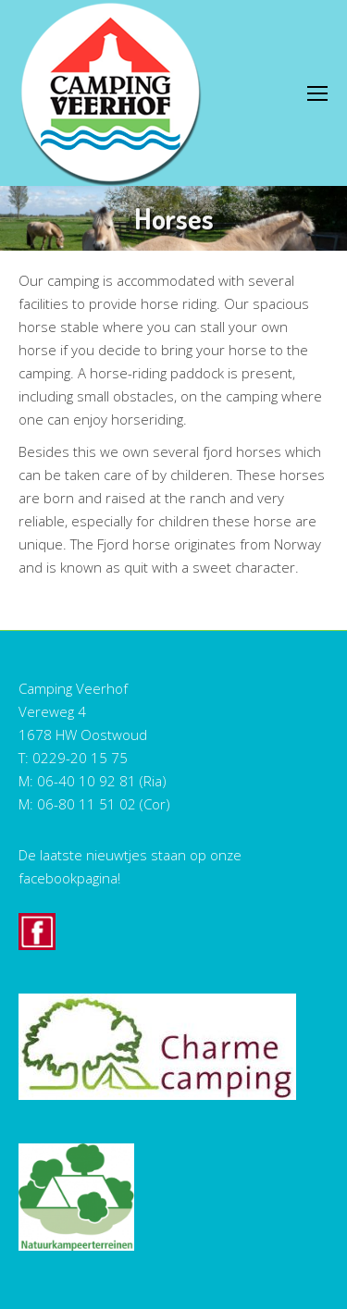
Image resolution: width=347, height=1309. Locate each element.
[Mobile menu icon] (317, 93)
